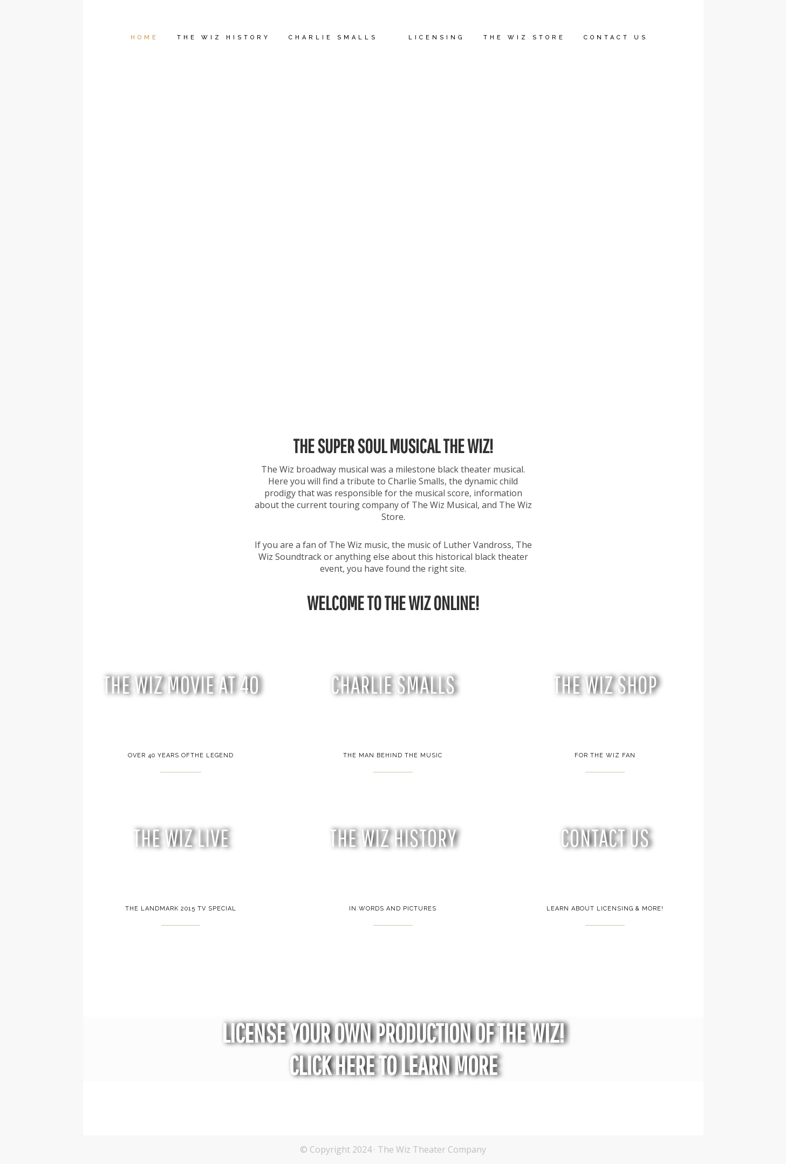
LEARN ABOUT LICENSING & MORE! (605, 908)
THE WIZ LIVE (181, 838)
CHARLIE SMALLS (393, 685)
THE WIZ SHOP (605, 685)
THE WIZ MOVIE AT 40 (180, 685)
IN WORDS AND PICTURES (392, 908)
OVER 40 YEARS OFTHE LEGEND (181, 755)
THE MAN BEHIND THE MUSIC (392, 755)
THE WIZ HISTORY (393, 838)
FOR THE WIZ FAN (605, 755)
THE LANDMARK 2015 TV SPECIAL (180, 908)
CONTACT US (605, 838)
